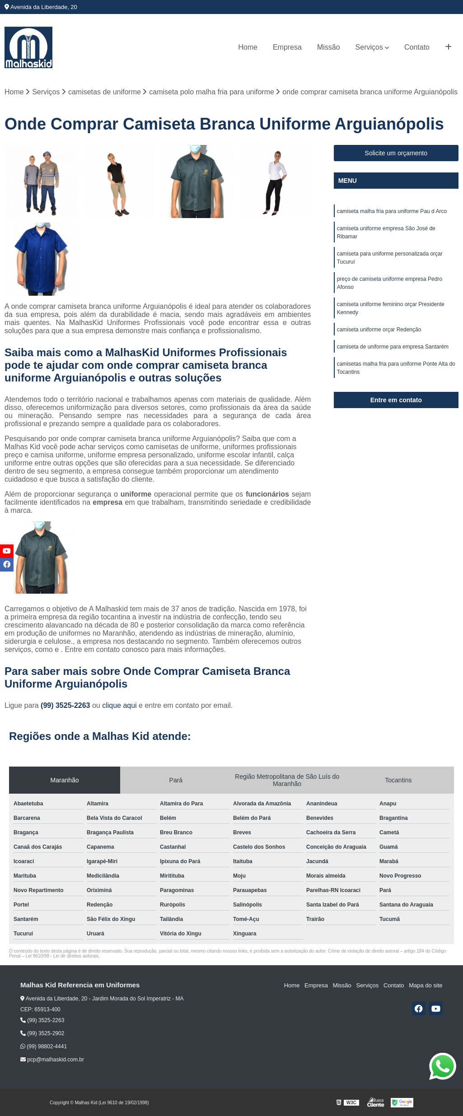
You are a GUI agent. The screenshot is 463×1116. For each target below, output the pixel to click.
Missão (328, 47)
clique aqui (119, 705)
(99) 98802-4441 (43, 1046)
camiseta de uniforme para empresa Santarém (393, 347)
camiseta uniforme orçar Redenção (379, 329)
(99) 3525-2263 (66, 705)
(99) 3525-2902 (42, 1033)
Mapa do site (425, 985)
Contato (417, 47)
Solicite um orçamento (396, 153)
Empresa (287, 47)
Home (247, 47)
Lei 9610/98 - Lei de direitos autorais (62, 955)
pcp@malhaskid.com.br (52, 1060)
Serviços (369, 47)
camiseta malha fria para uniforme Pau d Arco (392, 211)
